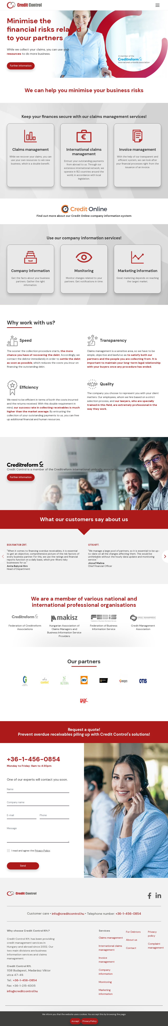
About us (131, 940)
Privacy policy (152, 933)
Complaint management (156, 945)
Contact (131, 948)
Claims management (111, 937)
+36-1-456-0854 (33, 759)
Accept (75, 1021)
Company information (106, 972)
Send (23, 865)
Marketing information (106, 992)
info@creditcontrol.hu (68, 914)
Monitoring (105, 982)
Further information (21, 65)
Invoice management (107, 959)
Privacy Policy (42, 850)
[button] (165, 556)
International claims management (110, 948)
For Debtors (133, 932)
